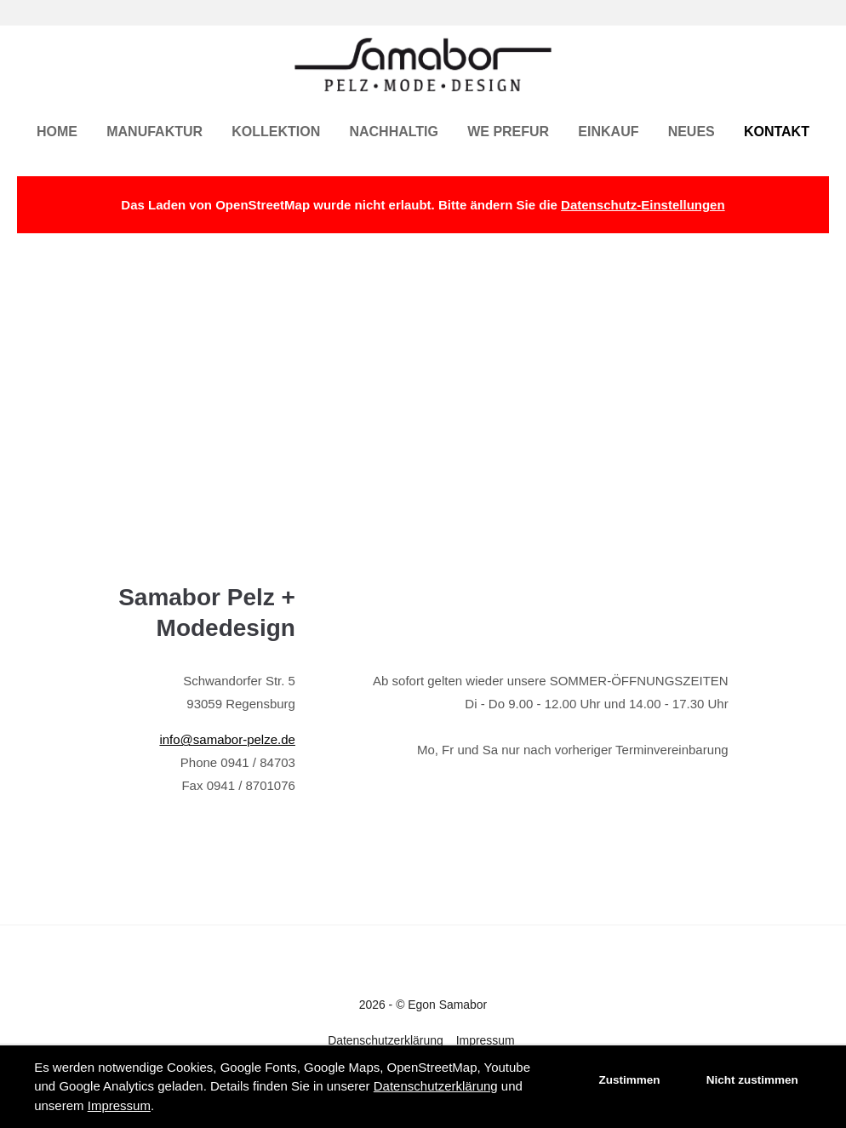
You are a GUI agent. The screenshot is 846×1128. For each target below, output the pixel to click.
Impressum (119, 1105)
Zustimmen (629, 1080)
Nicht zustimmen (752, 1080)
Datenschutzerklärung (436, 1086)
